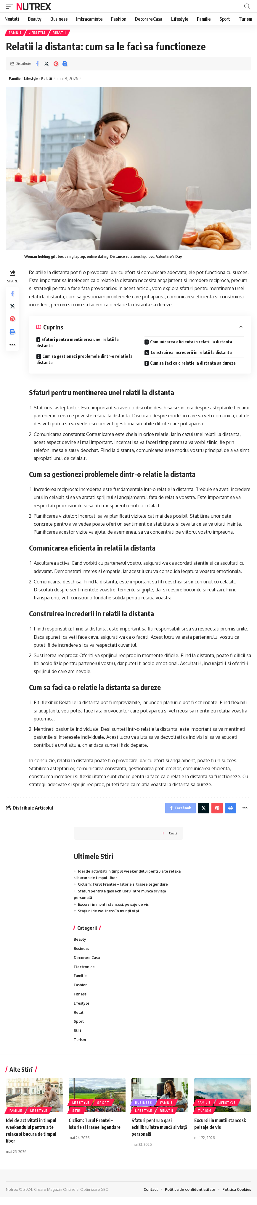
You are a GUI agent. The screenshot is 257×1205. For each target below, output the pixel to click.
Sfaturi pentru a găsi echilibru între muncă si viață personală (155, 1135)
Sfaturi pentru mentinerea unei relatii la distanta (77, 344)
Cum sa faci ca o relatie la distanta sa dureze (193, 364)
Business (82, 952)
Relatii (61, 33)
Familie (15, 33)
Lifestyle (38, 33)
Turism (80, 1047)
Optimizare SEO (94, 1197)
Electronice (84, 971)
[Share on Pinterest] (56, 64)
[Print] (65, 64)
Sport (79, 1028)
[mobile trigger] (11, 6)
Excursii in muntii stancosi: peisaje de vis (115, 907)
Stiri (77, 1037)
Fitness (80, 999)
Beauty (80, 942)
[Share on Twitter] (46, 64)
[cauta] (247, 6)
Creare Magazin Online (55, 1197)
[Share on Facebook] (37, 64)
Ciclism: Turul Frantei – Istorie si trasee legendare (125, 887)
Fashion (81, 990)
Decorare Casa (87, 961)
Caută (172, 836)
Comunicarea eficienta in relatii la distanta (191, 343)
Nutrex (33, 6)
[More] (13, 352)
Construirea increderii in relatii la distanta (191, 353)
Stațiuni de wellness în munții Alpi (110, 913)
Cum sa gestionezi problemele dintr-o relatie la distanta (84, 360)
